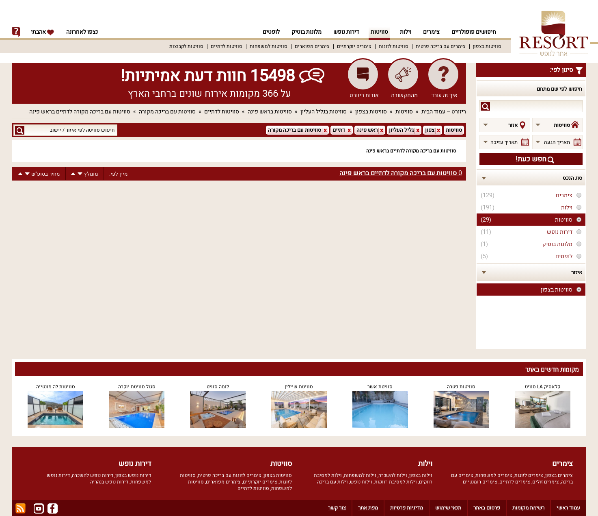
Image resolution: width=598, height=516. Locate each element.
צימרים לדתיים (514, 482)
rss (20, 508)
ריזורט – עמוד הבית (443, 111)
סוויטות (379, 32)
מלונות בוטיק (306, 32)
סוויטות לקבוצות (186, 46)
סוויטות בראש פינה (270, 111)
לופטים (271, 32)
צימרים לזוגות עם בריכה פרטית (229, 475)
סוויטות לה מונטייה (55, 386)
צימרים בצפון (559, 475)
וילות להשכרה (392, 475)
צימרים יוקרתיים (354, 46)
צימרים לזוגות (528, 475)
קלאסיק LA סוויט (542, 386)
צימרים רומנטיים (480, 482)
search (485, 106)
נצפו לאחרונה (82, 32)
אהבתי (42, 32)
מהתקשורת (404, 95)
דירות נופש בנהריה (109, 482)
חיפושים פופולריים (473, 32)
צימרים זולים (545, 482)
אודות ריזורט (364, 95)
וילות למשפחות (360, 475)
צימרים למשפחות (493, 475)
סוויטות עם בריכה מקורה (167, 111)
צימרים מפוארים (312, 46)
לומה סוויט (218, 386)
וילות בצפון (420, 475)
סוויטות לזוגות (393, 46)
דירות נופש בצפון (133, 475)
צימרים (431, 32)
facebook (52, 508)
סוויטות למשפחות (268, 46)
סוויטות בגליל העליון (323, 111)
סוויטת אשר (380, 386)
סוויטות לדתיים (226, 46)
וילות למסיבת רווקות (395, 482)
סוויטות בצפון (487, 46)
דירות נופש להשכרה (92, 475)
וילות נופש (361, 482)
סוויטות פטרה (461, 386)
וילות (405, 32)
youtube (39, 508)
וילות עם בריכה (332, 482)
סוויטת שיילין (299, 386)
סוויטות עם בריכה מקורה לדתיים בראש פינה (79, 111)
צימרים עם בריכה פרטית (441, 46)
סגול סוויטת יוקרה (136, 386)
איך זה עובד (444, 95)
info (16, 32)
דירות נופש (346, 32)
